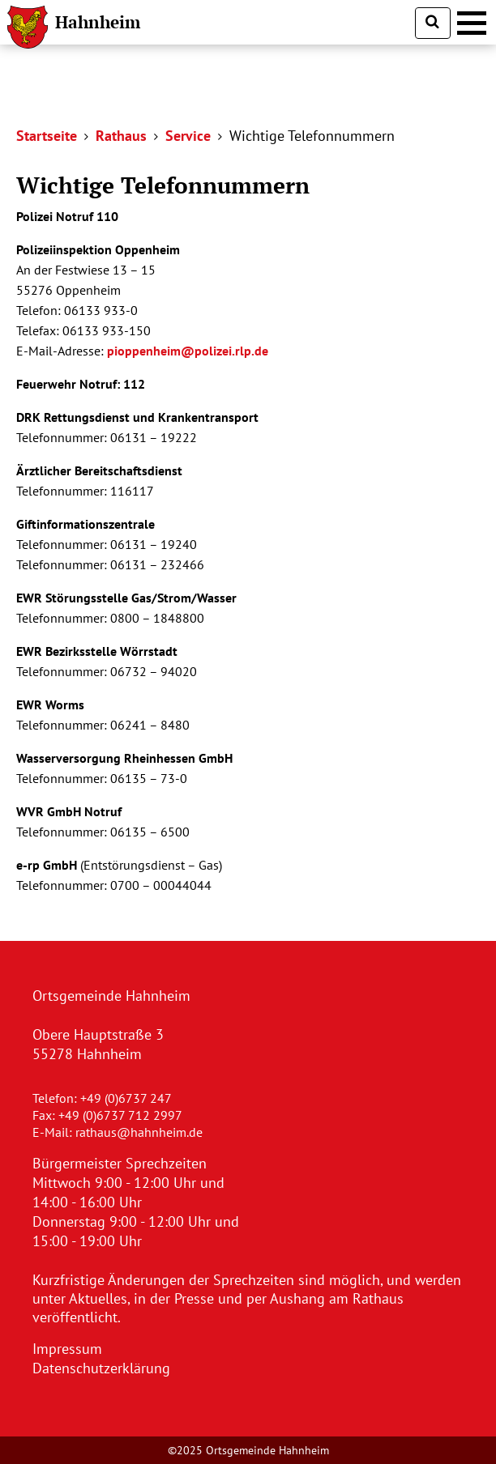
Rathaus (121, 135)
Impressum (67, 1348)
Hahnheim (97, 22)
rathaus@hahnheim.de (139, 1132)
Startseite (46, 135)
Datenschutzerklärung (101, 1368)
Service (188, 135)
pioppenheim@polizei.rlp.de (187, 351)
